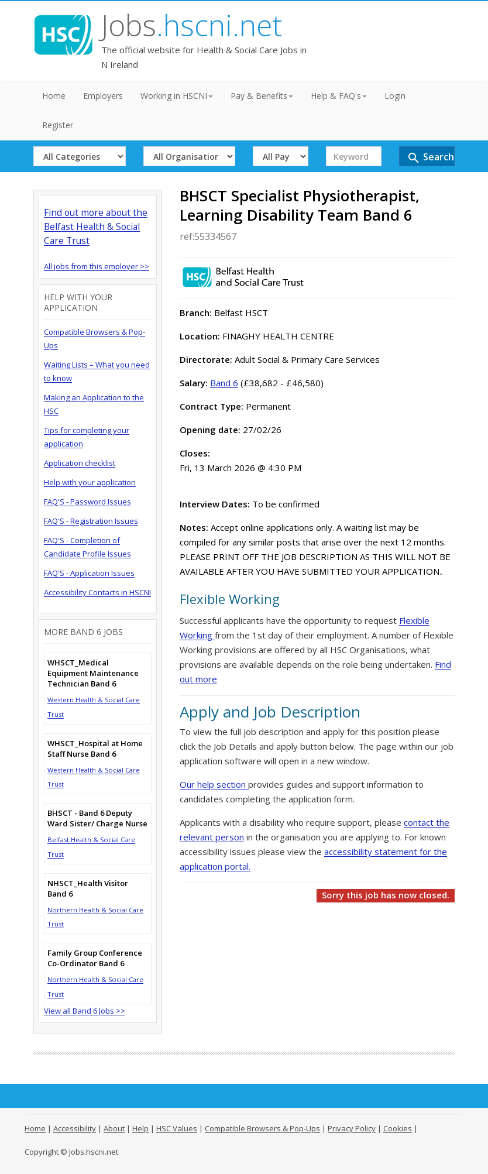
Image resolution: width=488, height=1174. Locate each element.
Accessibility (74, 1128)
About (114, 1128)
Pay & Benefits (262, 95)
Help (140, 1128)
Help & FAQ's (339, 95)
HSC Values (176, 1128)
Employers (103, 95)
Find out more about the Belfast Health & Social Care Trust (95, 226)
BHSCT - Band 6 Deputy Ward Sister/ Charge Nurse (97, 818)
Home (54, 95)
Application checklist (79, 463)
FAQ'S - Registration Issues (91, 521)
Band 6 (224, 383)
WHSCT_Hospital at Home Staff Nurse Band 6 (95, 748)
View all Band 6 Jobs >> (84, 1010)
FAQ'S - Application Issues (89, 573)
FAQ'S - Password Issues (87, 501)
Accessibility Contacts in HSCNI (97, 592)
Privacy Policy (352, 1128)
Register (57, 125)
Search (430, 157)
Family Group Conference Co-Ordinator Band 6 (94, 958)
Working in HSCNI (176, 95)
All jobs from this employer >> (96, 266)
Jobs (191, 25)
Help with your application (90, 482)
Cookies (397, 1128)
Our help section (214, 784)
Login (394, 95)
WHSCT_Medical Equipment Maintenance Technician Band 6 (93, 673)
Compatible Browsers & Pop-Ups (262, 1128)
